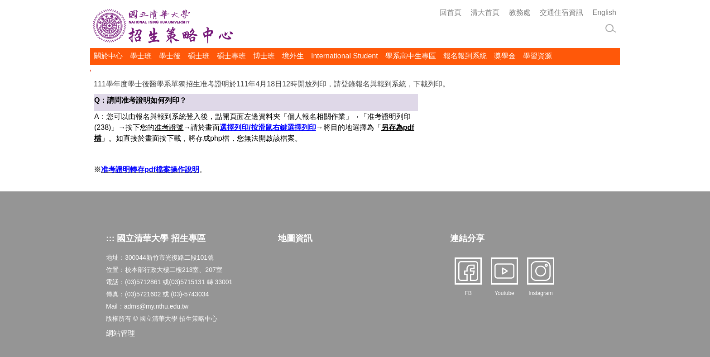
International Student (344, 56)
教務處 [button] (520, 12)
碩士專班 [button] (231, 56)
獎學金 (505, 56)
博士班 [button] (264, 56)
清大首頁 (484, 12)
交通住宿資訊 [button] (561, 12)
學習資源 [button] (537, 56)
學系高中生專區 (410, 56)
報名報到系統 (465, 56)
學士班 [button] (141, 56)
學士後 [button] (170, 56)
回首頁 (450, 12)
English (604, 12)
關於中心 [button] (108, 56)
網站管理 (120, 333)
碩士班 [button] (199, 56)
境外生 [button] (293, 56)
